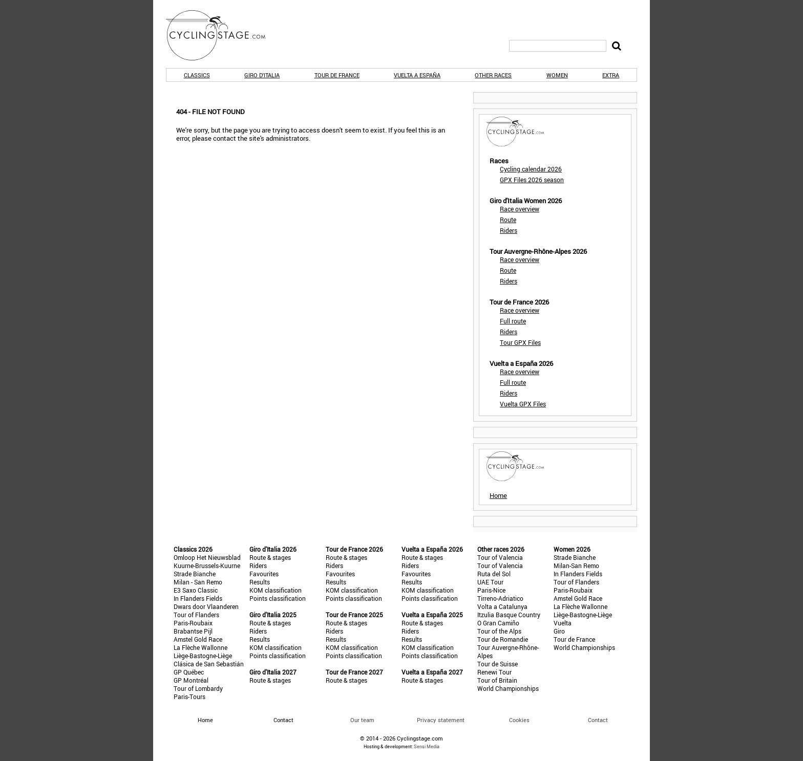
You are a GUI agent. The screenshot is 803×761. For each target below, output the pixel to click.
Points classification (277, 598)
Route (508, 219)
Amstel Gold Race (198, 639)
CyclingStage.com (222, 35)
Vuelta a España (417, 75)
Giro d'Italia (262, 75)
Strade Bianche (195, 574)
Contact (598, 720)
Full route (513, 321)
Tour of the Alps (499, 631)
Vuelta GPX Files (523, 404)
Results (259, 582)
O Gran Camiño (498, 623)
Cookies (519, 720)
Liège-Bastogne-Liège (203, 655)
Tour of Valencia (500, 557)
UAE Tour (490, 582)
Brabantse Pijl (193, 631)
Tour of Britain (497, 680)
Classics (197, 75)
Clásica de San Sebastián (209, 664)
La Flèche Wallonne (200, 647)
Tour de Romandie (502, 639)
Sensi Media (426, 746)
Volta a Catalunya (502, 606)
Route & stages (270, 557)
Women (557, 75)
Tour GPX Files (520, 342)
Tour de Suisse (497, 664)
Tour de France (337, 75)
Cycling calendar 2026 (531, 169)
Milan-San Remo (576, 565)
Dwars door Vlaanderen (206, 606)
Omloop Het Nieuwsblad (207, 557)
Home (498, 495)
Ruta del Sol (494, 574)
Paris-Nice (491, 590)
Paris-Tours (189, 696)
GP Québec (189, 672)
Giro (559, 631)
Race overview (519, 209)
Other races (493, 75)
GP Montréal (191, 680)
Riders (508, 230)
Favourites (264, 574)
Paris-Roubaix (193, 623)
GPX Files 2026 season (532, 180)
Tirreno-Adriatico (500, 598)
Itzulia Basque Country (508, 615)
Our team (362, 720)
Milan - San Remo (198, 582)
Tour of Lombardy (198, 688)
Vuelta (563, 623)
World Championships (508, 688)
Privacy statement (440, 720)
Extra (610, 75)
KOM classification (275, 590)
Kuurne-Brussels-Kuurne (207, 565)
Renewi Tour (494, 672)
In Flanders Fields (198, 598)
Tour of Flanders (196, 615)
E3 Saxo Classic (196, 590)
